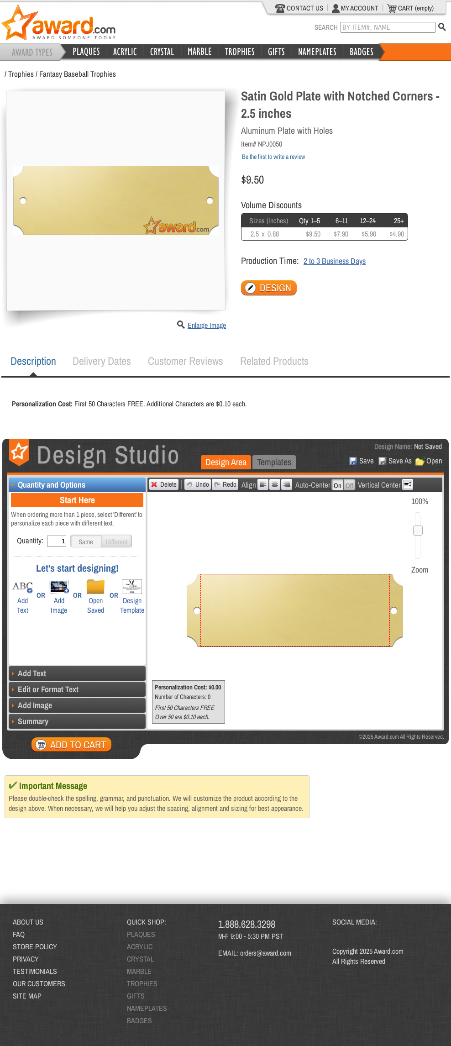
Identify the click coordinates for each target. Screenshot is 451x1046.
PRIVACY (26, 959)
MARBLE (139, 971)
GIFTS (136, 996)
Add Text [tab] (27, 673)
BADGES (139, 1020)
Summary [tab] (28, 721)
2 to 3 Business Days (335, 261)
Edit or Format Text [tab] (44, 689)
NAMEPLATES (147, 1008)
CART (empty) (410, 8)
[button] (85, 541)
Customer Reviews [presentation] (185, 360)
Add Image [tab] (30, 705)
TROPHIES (142, 983)
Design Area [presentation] (225, 462)
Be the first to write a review (273, 156)
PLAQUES (141, 934)
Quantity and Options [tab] (47, 484)
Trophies (21, 73)
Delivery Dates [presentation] (102, 360)
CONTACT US (299, 8)
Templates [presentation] (274, 462)
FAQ (19, 934)
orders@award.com (265, 953)
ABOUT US (28, 922)
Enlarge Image (207, 325)
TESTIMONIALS (35, 971)
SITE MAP (27, 996)
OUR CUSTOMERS (39, 983)
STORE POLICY (35, 946)
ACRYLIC (139, 946)
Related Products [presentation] (274, 360)
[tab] (33, 361)
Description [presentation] (33, 360)
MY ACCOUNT (355, 8)
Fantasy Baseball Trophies (77, 73)
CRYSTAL (140, 959)
